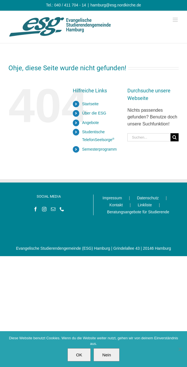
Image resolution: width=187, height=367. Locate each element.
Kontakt (116, 205)
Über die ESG (94, 113)
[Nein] (180, 349)
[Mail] (53, 209)
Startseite (90, 104)
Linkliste (145, 205)
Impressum (112, 198)
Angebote (90, 122)
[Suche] (174, 137)
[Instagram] (44, 209)
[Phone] (62, 209)
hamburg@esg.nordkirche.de (115, 5)
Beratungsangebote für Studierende (138, 212)
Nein (106, 354)
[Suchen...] (148, 137)
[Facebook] (35, 209)
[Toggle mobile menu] (176, 20)
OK (79, 354)
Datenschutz (148, 198)
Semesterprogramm (99, 149)
